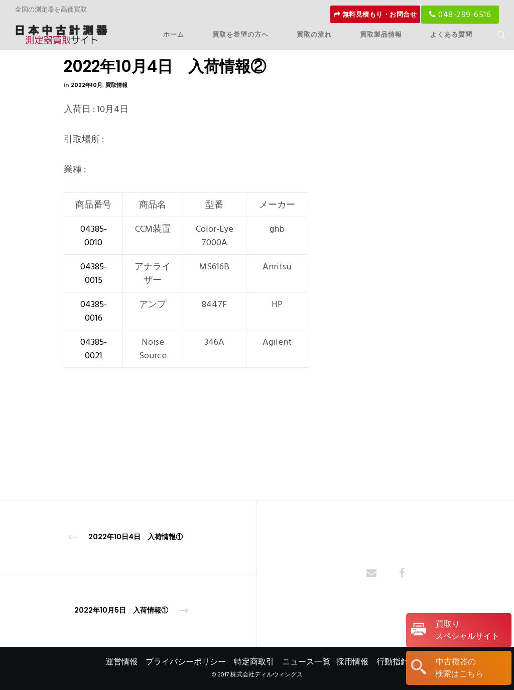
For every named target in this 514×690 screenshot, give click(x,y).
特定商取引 (254, 661)
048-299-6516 (460, 14)
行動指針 (392, 661)
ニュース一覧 (306, 661)
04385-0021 (93, 349)
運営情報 (121, 661)
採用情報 (352, 661)
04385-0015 (93, 273)
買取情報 (116, 85)
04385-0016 (93, 311)
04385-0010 (93, 236)
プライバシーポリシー (186, 661)
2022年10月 (86, 85)
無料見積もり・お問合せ (375, 14)
